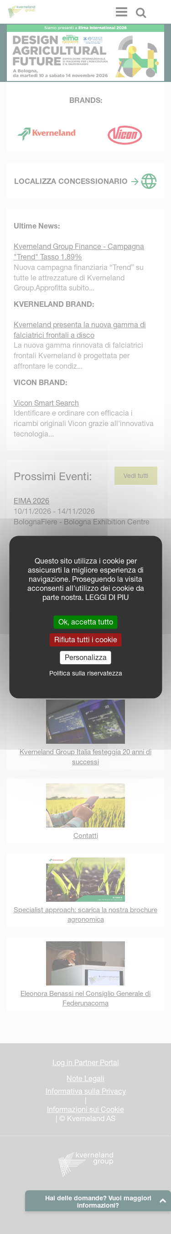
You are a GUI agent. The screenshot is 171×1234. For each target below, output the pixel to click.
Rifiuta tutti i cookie (85, 639)
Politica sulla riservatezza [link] (85, 673)
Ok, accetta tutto (85, 621)
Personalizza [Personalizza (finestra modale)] (86, 657)
